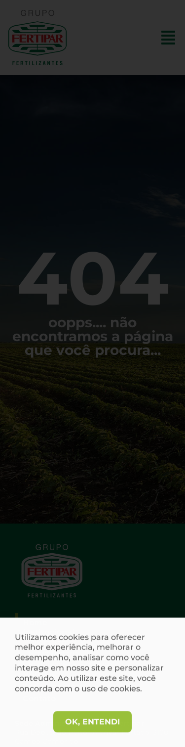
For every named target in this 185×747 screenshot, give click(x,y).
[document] (92, 373)
